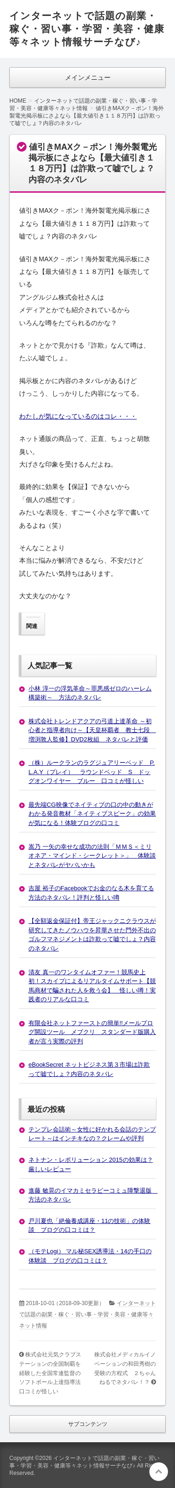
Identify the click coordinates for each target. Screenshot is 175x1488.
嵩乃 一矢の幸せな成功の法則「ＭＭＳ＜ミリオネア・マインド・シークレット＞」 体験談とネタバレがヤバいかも (92, 855)
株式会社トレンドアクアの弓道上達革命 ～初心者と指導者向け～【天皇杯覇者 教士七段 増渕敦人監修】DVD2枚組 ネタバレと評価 (92, 730)
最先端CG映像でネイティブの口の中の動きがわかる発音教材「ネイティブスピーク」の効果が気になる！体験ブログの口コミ (92, 813)
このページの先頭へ (158, 1471)
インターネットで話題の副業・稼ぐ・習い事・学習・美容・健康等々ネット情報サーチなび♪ (86, 28)
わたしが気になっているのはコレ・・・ (78, 416)
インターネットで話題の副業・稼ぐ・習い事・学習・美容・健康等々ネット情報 (87, 1314)
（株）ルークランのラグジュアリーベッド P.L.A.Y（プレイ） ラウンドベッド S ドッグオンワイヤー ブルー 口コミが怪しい (91, 771)
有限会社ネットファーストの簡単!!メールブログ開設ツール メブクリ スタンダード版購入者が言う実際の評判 (92, 1032)
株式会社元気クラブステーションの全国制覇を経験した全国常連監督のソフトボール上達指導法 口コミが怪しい (52, 1372)
